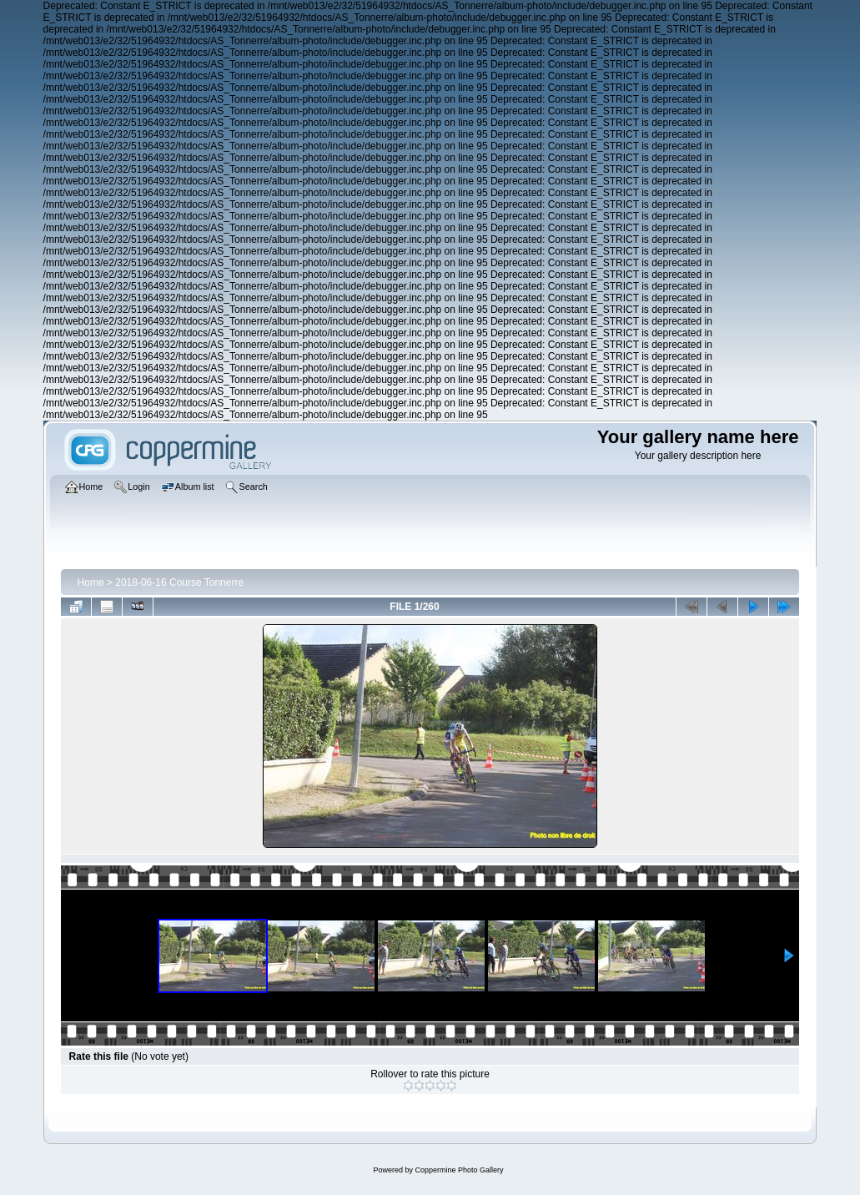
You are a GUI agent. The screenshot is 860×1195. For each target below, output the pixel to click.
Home (91, 582)
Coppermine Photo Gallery (459, 1170)
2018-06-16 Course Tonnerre (179, 582)
